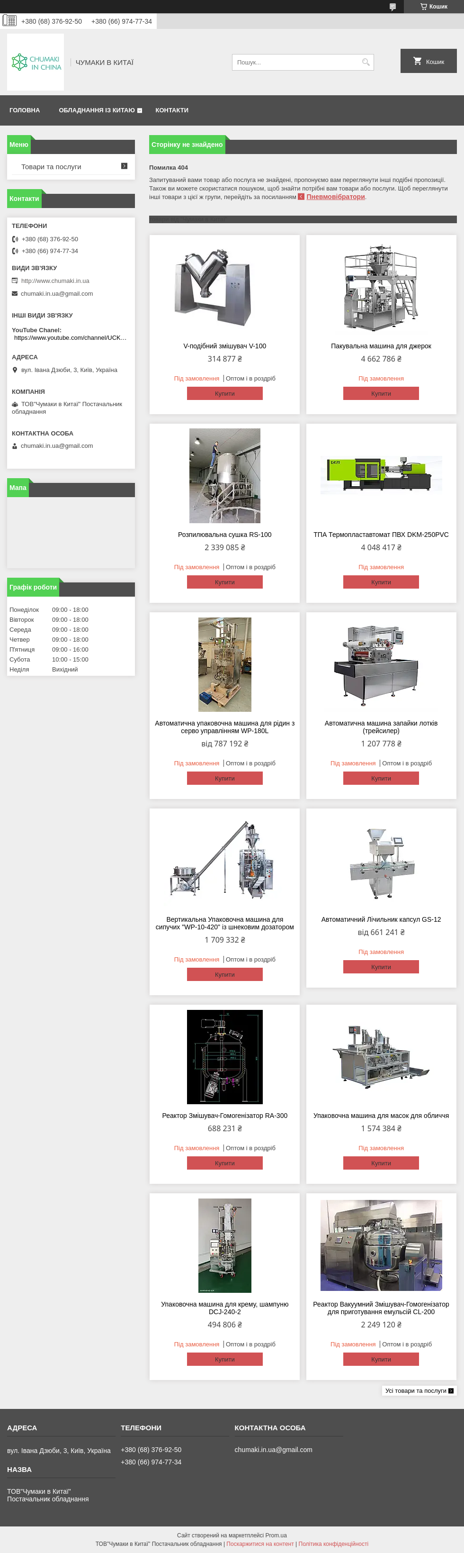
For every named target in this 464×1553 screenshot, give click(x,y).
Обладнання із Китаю (96, 110)
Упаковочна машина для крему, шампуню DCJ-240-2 (224, 1308)
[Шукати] (365, 62)
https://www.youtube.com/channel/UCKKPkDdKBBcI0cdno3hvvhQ (72, 337)
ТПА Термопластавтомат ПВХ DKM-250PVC (381, 534)
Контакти (171, 110)
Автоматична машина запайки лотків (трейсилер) (381, 727)
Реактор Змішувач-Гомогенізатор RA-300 (224, 1115)
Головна (24, 110)
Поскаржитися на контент (260, 1544)
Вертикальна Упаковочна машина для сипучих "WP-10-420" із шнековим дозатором (225, 923)
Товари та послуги (51, 167)
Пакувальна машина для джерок (381, 346)
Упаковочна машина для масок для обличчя (381, 1115)
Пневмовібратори (335, 196)
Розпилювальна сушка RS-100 (225, 534)
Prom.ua (276, 1535)
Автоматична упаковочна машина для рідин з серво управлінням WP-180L (224, 727)
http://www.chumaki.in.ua (55, 280)
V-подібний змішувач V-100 (224, 346)
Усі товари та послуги (415, 1390)
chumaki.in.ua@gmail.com (57, 293)
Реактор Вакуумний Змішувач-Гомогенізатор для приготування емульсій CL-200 (381, 1308)
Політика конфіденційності (334, 1544)
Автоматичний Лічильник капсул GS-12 (381, 919)
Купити (225, 393)
